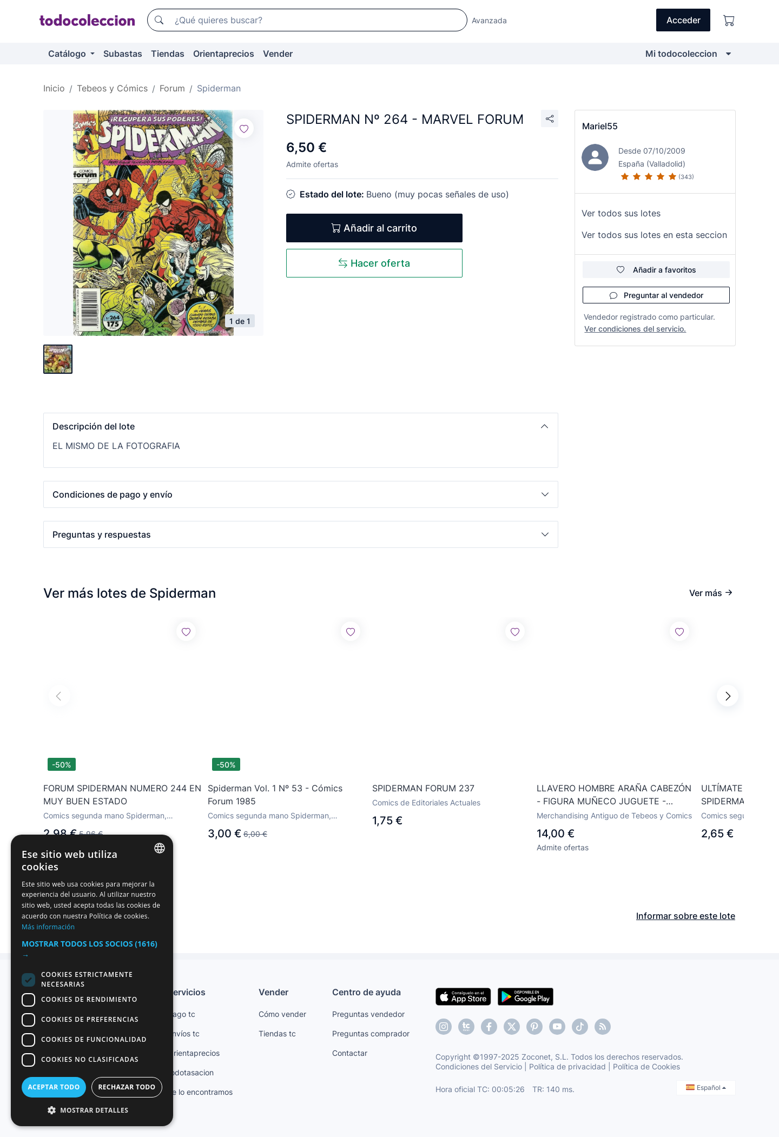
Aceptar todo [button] (54, 1087)
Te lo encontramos (200, 1091)
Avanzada (489, 20)
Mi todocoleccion (681, 53)
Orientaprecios (223, 53)
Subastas (122, 53)
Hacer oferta (374, 263)
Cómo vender (282, 1014)
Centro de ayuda (366, 992)
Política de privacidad (567, 1066)
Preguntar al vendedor (656, 295)
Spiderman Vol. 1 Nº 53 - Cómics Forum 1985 (275, 795)
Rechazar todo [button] (126, 1087)
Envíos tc (184, 1033)
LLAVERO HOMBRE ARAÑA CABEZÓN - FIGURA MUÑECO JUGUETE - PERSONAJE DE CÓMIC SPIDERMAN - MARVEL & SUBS (615, 795)
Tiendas (167, 53)
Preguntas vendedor (368, 1014)
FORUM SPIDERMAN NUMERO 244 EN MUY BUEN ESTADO (122, 795)
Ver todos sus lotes (621, 213)
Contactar (349, 1052)
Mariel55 (600, 126)
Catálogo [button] (68, 53)
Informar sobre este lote (685, 915)
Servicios (187, 992)
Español (706, 1087)
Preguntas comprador (371, 1033)
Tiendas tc (277, 1033)
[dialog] (92, 980)
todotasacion (191, 1072)
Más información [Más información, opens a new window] (48, 926)
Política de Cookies (646, 1066)
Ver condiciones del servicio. (635, 328)
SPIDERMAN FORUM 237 (423, 788)
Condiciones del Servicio (478, 1066)
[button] (300, 426)
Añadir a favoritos (656, 269)
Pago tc (181, 1014)
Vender (278, 53)
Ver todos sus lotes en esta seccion (654, 234)
